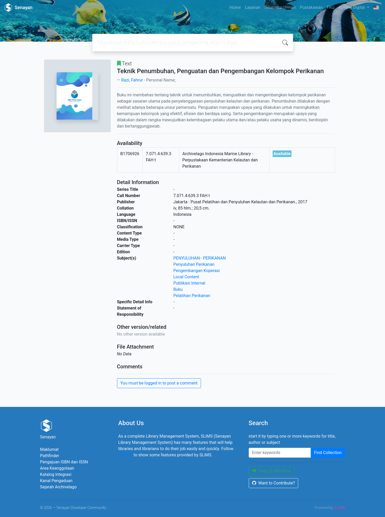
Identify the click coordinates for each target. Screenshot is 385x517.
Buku (178, 289)
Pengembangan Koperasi (196, 270)
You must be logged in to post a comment (159, 383)
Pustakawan (311, 7)
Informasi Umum (280, 7)
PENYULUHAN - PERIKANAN (199, 258)
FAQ (330, 7)
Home (235, 7)
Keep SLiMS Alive (271, 471)
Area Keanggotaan (57, 468)
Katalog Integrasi (56, 474)
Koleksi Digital (352, 7)
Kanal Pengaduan (56, 480)
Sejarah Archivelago (58, 486)
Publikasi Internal (189, 283)
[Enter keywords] (280, 453)
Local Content (186, 276)
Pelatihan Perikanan (191, 295)
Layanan (252, 7)
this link (125, 454)
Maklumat (49, 449)
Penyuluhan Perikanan (194, 264)
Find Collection (328, 452)
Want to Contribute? (273, 483)
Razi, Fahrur (132, 80)
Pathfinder (49, 455)
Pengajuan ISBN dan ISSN (64, 461)
